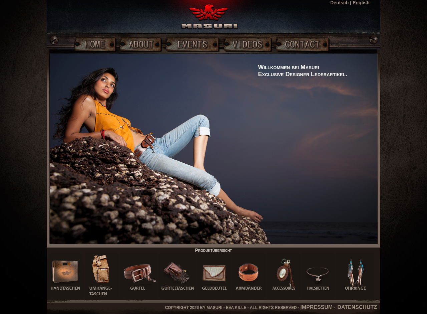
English (361, 2)
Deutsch (339, 2)
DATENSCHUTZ (357, 307)
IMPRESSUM (316, 307)
